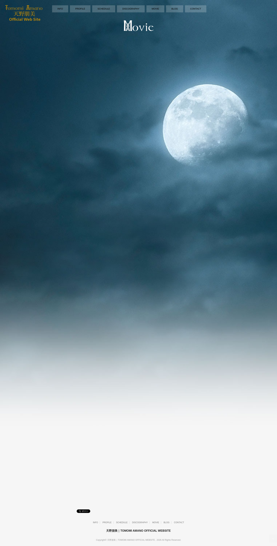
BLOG (174, 8)
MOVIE (155, 8)
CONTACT (195, 8)
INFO (60, 8)
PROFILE (80, 8)
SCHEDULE (104, 8)
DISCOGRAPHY (130, 8)
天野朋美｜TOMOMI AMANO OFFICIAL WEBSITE (138, 530)
